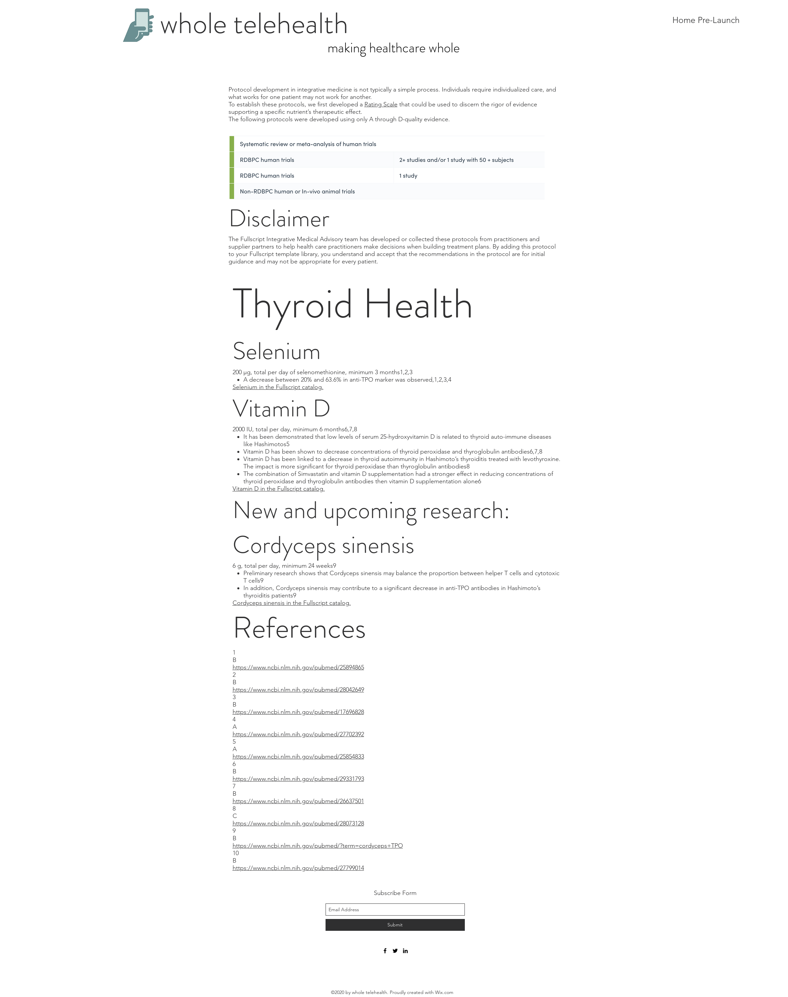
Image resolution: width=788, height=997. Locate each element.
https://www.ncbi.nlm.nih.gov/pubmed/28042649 (298, 689)
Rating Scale (381, 104)
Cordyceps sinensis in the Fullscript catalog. (292, 603)
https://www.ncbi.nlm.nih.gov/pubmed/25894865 (298, 667)
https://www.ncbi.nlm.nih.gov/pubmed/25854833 (298, 756)
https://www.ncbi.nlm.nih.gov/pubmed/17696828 (298, 712)
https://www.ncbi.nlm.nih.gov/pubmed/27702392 (298, 734)
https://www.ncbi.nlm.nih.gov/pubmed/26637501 (298, 801)
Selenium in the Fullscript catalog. (278, 387)
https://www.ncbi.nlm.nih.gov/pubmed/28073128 (298, 823)
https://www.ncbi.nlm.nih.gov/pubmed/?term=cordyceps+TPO (318, 845)
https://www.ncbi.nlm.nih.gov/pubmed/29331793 (298, 779)
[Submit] (395, 925)
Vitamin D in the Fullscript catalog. (279, 488)
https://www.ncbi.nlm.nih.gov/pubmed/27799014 (298, 868)
